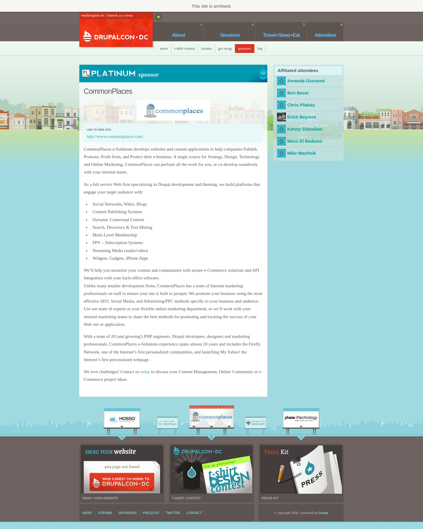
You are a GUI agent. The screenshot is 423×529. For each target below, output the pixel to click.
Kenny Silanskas (304, 128)
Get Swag (225, 48)
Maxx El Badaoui (281, 141)
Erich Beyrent (301, 116)
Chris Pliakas (301, 104)
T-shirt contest (211, 469)
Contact (194, 513)
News (164, 48)
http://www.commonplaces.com (115, 136)
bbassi (281, 93)
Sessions (230, 35)
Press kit (301, 469)
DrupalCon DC (116, 30)
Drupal (323, 513)
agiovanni (281, 80)
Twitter (173, 513)
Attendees (325, 35)
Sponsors (244, 48)
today (145, 371)
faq (259, 48)
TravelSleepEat (281, 35)
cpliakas (281, 105)
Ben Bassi (298, 92)
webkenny (281, 129)
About (178, 35)
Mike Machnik (301, 153)
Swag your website (122, 469)
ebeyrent (281, 117)
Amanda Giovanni (306, 80)
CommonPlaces (211, 418)
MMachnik (281, 153)
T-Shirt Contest (184, 48)
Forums (206, 48)
